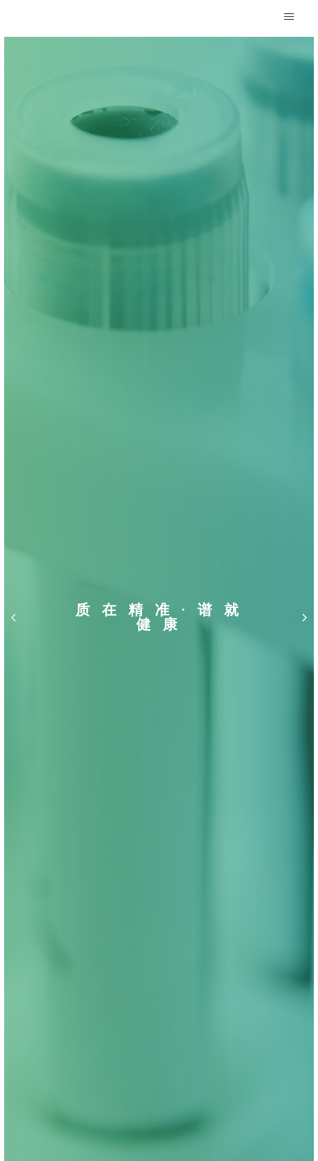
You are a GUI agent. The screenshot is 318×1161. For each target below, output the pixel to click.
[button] (13, 617)
